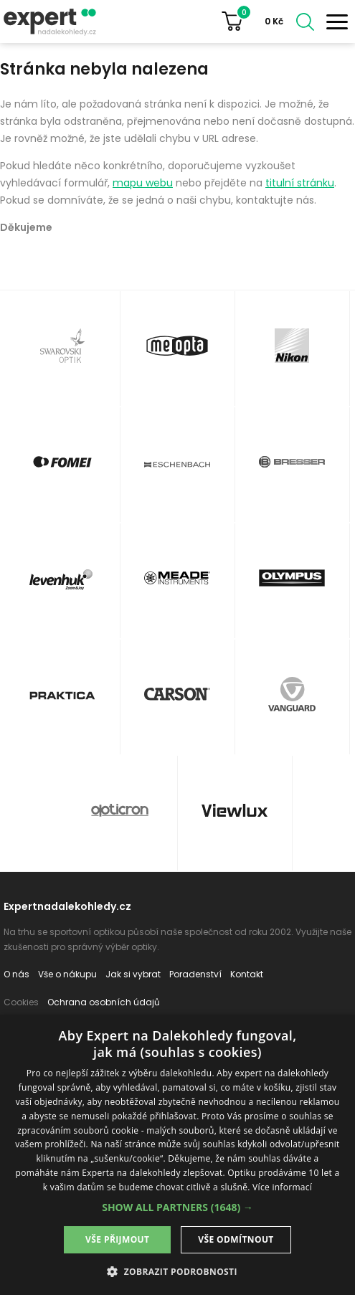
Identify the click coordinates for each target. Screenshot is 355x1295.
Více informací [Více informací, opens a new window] (282, 1187)
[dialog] (177, 1155)
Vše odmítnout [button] (235, 1239)
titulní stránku (299, 183)
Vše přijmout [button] (117, 1239)
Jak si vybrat (133, 974)
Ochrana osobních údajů (103, 1002)
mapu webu (143, 183)
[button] (177, 1207)
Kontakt (246, 974)
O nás (16, 974)
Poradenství (195, 974)
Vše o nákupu (67, 974)
